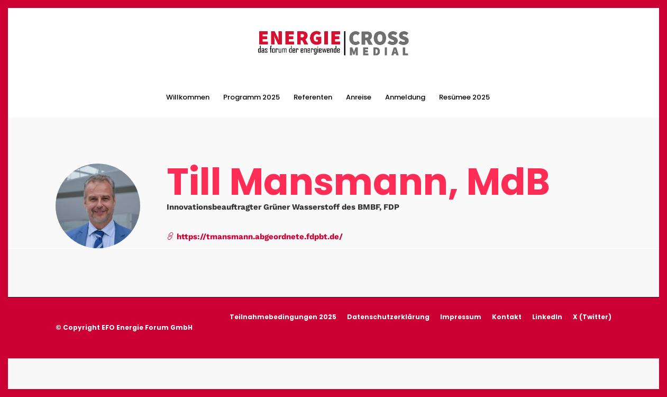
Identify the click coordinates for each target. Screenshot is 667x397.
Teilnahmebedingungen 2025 (283, 314)
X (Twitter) (592, 314)
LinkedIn (547, 314)
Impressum (460, 314)
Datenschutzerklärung (388, 314)
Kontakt (507, 314)
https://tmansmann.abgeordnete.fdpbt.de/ (255, 234)
